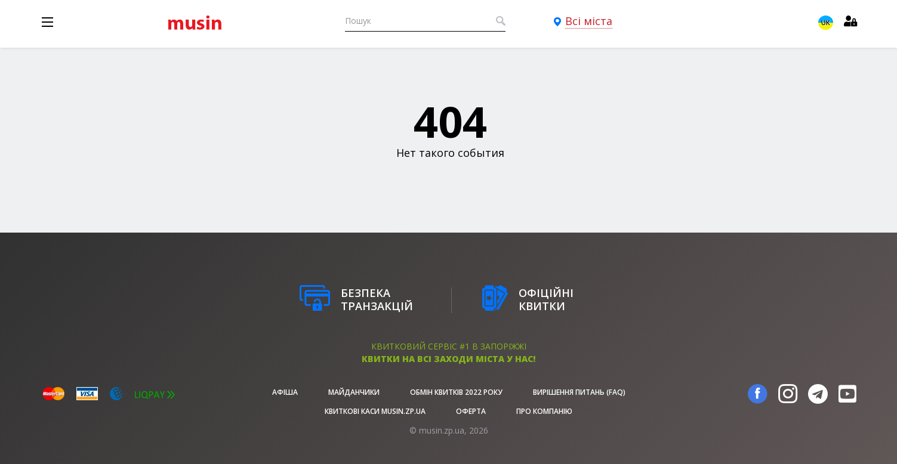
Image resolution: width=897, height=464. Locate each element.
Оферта (471, 411)
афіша (285, 392)
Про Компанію (544, 411)
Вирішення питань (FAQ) (579, 392)
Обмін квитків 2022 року (456, 392)
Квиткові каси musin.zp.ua (375, 411)
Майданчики (354, 392)
